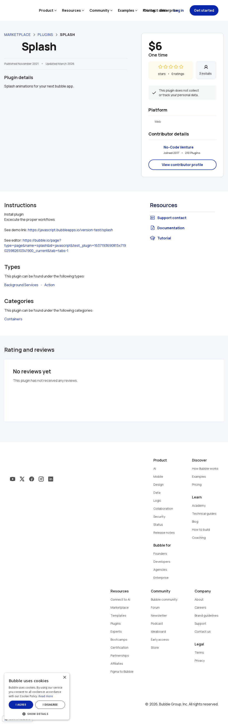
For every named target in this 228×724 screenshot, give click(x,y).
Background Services (21, 284)
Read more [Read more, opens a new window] (46, 696)
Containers (13, 319)
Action (49, 284)
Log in (179, 10)
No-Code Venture (179, 147)
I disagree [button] (50, 704)
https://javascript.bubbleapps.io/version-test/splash (70, 229)
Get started (204, 10)
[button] (37, 713)
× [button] (64, 677)
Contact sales (155, 10)
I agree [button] (21, 704)
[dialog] (36, 696)
